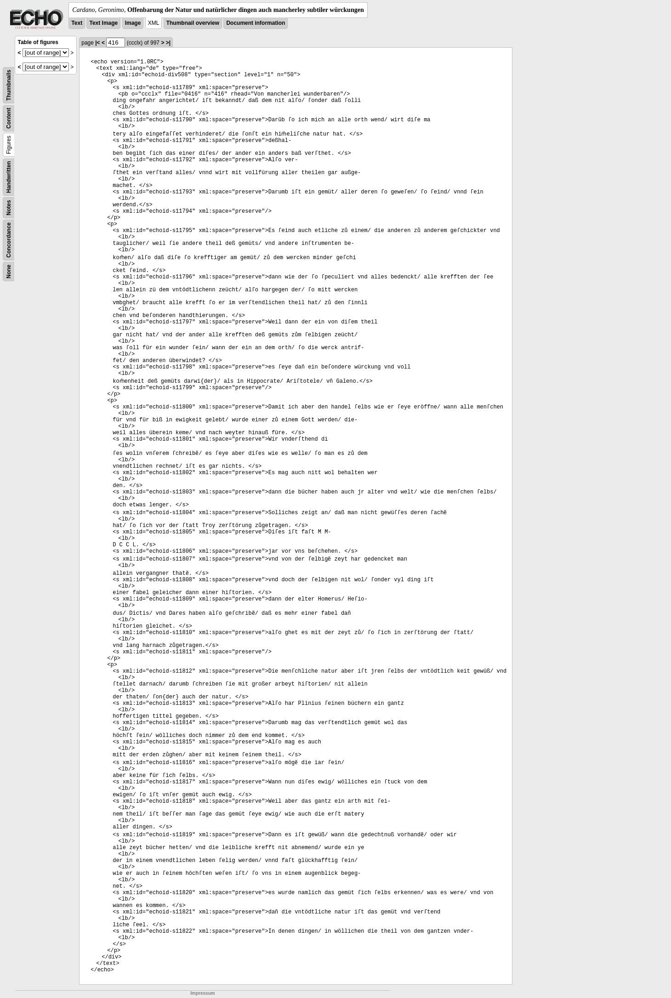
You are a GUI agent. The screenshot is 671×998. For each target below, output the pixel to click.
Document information (255, 23)
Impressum (202, 993)
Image (133, 23)
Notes (9, 207)
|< (97, 43)
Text (76, 23)
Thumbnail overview (192, 23)
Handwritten (9, 177)
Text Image (103, 23)
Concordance (9, 240)
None (9, 271)
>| (168, 43)
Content (9, 118)
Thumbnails (9, 85)
